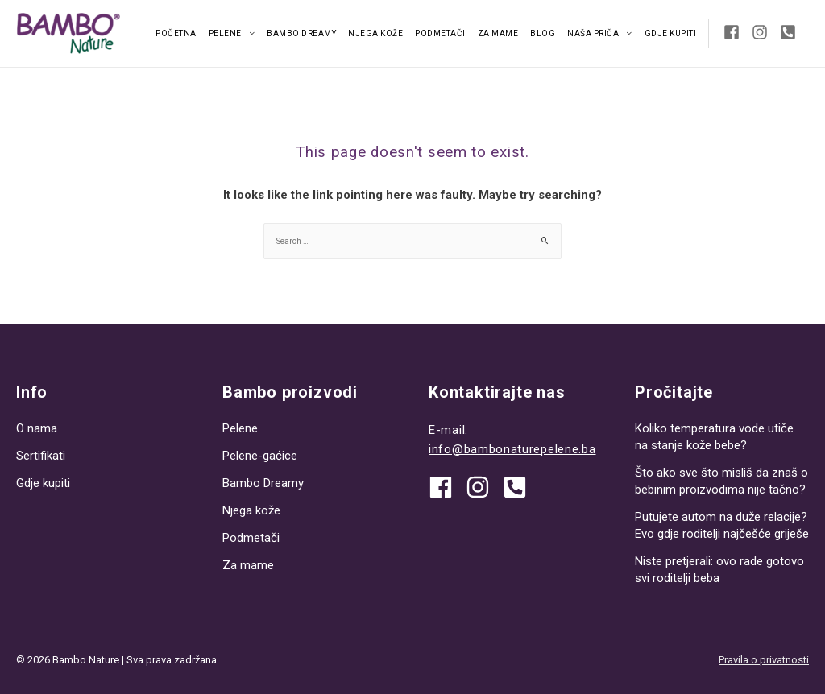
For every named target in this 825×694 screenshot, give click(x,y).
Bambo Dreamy (301, 33)
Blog (542, 33)
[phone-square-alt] (790, 32)
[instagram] (764, 32)
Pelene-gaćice (259, 455)
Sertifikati (40, 455)
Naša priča (593, 33)
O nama (36, 428)
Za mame (498, 33)
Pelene (225, 33)
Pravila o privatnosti (764, 660)
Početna (176, 33)
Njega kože (375, 33)
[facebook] (446, 487)
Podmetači (440, 33)
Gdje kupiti (671, 33)
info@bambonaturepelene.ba (512, 449)
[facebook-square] (735, 32)
